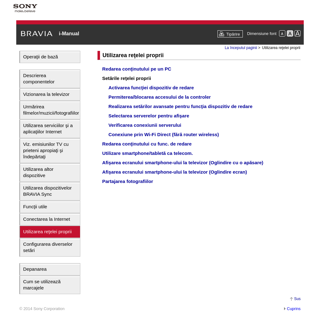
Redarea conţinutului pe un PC (136, 69)
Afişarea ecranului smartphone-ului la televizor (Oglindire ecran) (174, 172)
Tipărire (233, 34)
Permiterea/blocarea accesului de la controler (159, 97)
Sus (297, 299)
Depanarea (35, 269)
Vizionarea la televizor (46, 94)
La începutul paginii (241, 48)
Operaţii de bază (40, 56)
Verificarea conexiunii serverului (144, 125)
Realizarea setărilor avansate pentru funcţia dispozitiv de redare (180, 106)
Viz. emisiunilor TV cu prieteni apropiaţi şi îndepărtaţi (45, 150)
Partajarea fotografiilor (127, 181)
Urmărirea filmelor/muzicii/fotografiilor (51, 110)
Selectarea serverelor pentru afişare (148, 115)
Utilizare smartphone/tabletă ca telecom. (147, 153)
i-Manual (69, 33)
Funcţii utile (35, 206)
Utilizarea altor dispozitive (38, 172)
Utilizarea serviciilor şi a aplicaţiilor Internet (48, 128)
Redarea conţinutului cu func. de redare (147, 143)
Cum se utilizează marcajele (42, 284)
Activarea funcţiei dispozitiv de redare (151, 87)
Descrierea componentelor (38, 78)
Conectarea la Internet (46, 219)
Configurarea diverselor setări (47, 247)
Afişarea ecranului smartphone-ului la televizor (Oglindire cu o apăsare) (182, 162)
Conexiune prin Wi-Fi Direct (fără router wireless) (163, 134)
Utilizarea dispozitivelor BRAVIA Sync (47, 191)
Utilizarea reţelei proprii (47, 231)
